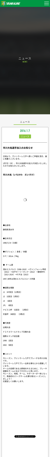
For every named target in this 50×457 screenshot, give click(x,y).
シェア (25, 413)
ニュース (25, 136)
